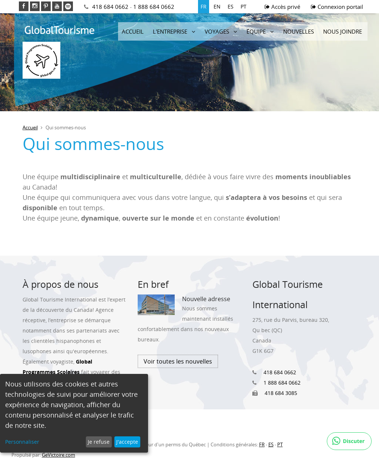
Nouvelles (298, 31)
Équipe (256, 31)
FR (204, 6)
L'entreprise (170, 31)
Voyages (217, 31)
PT (243, 6)
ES (231, 6)
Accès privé (282, 6)
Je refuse (99, 441)
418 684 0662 (110, 6)
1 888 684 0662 (153, 6)
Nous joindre (342, 31)
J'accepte (127, 441)
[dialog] (74, 413)
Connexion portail (337, 6)
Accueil (133, 31)
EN (217, 6)
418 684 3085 (281, 392)
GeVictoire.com (58, 455)
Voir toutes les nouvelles (178, 361)
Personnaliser (22, 441)
